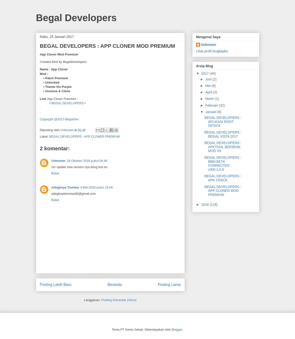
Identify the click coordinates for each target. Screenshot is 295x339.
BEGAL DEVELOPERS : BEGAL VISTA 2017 (222, 134)
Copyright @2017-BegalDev (59, 119)
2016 (205, 204)
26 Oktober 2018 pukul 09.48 (87, 161)
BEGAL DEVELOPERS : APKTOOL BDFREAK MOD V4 (222, 147)
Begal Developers (76, 17)
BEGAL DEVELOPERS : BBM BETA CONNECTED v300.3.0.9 (222, 163)
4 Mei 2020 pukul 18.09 (96, 187)
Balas (55, 173)
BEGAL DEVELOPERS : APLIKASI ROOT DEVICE (222, 122)
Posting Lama (169, 285)
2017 (205, 73)
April (209, 92)
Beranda (114, 285)
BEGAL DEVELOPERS (67, 103)
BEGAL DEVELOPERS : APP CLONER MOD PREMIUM (222, 191)
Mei (208, 86)
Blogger (177, 329)
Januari (211, 112)
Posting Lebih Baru (56, 285)
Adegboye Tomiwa (65, 187)
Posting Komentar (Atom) (119, 300)
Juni (209, 79)
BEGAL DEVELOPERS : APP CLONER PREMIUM (84, 136)
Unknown (58, 161)
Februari (212, 105)
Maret (210, 99)
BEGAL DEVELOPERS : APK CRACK (222, 178)
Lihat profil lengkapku (212, 51)
